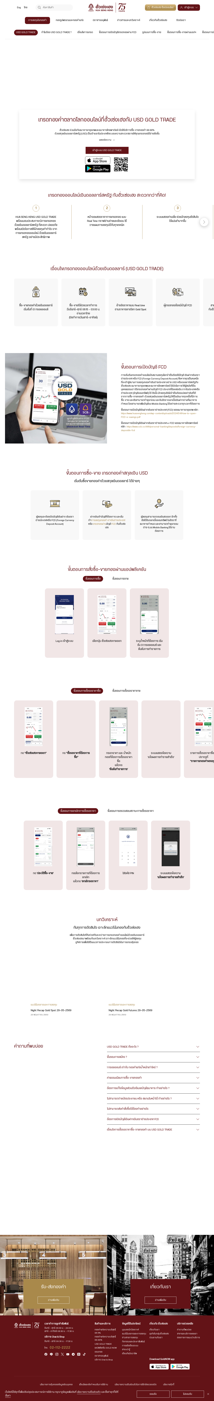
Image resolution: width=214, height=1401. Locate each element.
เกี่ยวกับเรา (154, 1330)
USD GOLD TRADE (26, 32)
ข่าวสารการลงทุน (130, 1338)
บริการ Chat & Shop (104, 1360)
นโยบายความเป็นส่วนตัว (89, 1392)
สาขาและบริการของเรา (187, 1334)
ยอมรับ (153, 1394)
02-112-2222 (60, 1347)
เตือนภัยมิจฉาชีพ (129, 1354)
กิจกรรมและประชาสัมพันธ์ (133, 1342)
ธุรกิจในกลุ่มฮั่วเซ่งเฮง (159, 1334)
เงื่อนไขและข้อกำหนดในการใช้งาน (93, 1385)
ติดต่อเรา (181, 20)
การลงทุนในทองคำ (37, 20)
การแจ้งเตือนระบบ (130, 1346)
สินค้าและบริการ (103, 1324)
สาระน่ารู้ (126, 1349)
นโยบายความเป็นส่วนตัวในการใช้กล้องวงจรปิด (135, 1385)
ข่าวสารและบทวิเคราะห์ (128, 20)
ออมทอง (98, 1352)
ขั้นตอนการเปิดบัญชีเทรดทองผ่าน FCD (117, 32)
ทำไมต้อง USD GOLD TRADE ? (56, 32)
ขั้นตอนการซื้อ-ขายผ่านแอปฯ (181, 32)
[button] (204, 222)
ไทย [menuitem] (25, 7)
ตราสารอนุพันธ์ (100, 20)
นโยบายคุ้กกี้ (168, 1385)
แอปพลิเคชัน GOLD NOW (106, 1348)
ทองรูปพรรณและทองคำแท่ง (70, 20)
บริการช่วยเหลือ (185, 1324)
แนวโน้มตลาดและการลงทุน (134, 1334)
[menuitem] (18, 7)
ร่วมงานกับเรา (156, 1338)
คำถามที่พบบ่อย (184, 1330)
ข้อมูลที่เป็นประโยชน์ (131, 1324)
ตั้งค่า (8, 1396)
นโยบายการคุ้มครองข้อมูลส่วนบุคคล (56, 1385)
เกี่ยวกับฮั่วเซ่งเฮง (158, 20)
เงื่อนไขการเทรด (85, 32)
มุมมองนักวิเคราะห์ (130, 1330)
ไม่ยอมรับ (187, 1394)
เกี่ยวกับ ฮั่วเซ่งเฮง (158, 1324)
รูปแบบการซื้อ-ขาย (151, 32)
